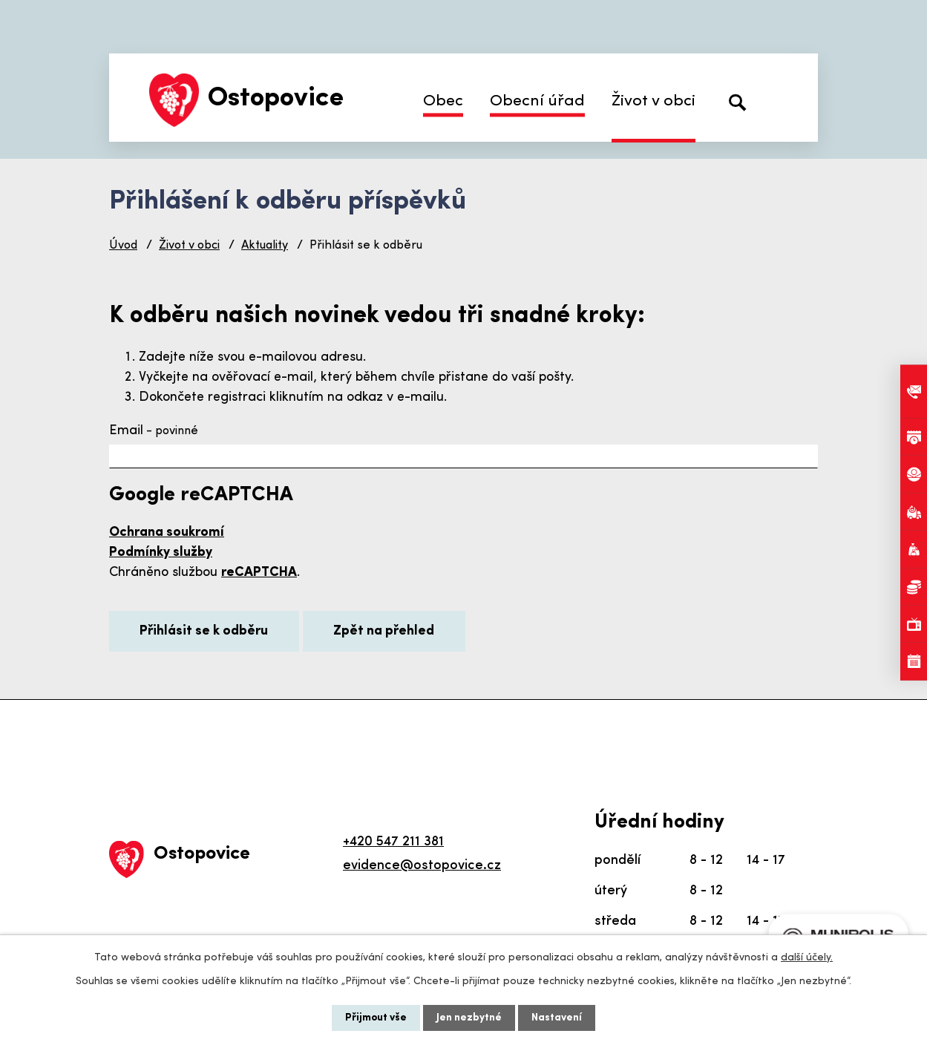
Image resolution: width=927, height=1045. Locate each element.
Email (153, 431)
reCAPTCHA (259, 573)
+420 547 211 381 (393, 842)
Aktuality (264, 246)
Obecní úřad (537, 101)
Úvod (123, 246)
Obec (443, 101)
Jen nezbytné (469, 1017)
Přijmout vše (376, 1017)
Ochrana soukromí (166, 532)
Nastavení (556, 1017)
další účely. (807, 957)
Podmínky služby (160, 553)
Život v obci (653, 101)
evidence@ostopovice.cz (422, 866)
